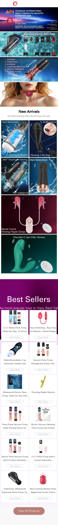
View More (15, 337)
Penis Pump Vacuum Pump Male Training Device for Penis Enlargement (15, 426)
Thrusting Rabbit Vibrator (43, 392)
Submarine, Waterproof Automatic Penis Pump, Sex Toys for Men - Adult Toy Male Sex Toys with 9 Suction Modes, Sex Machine (15, 491)
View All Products (29, 511)
